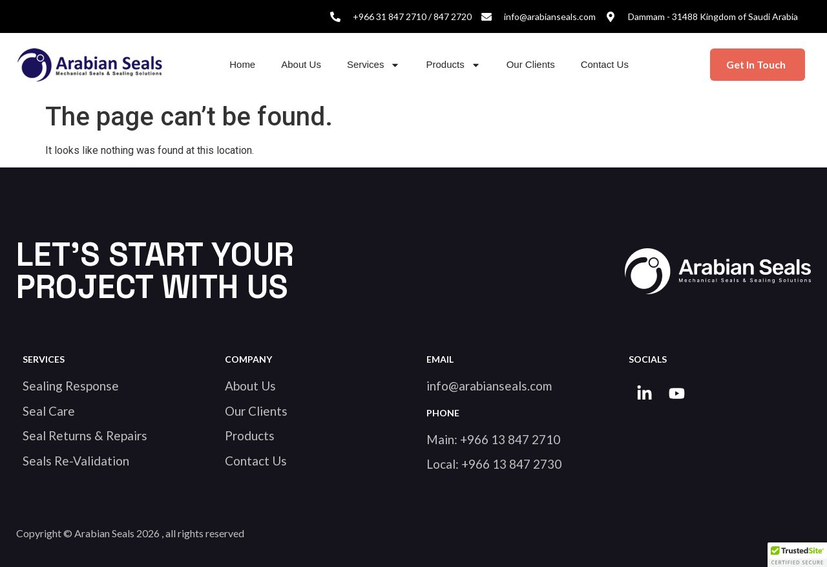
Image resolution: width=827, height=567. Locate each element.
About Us (301, 64)
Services (374, 65)
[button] (797, 554)
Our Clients (531, 64)
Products (453, 65)
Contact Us (605, 64)
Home (242, 64)
